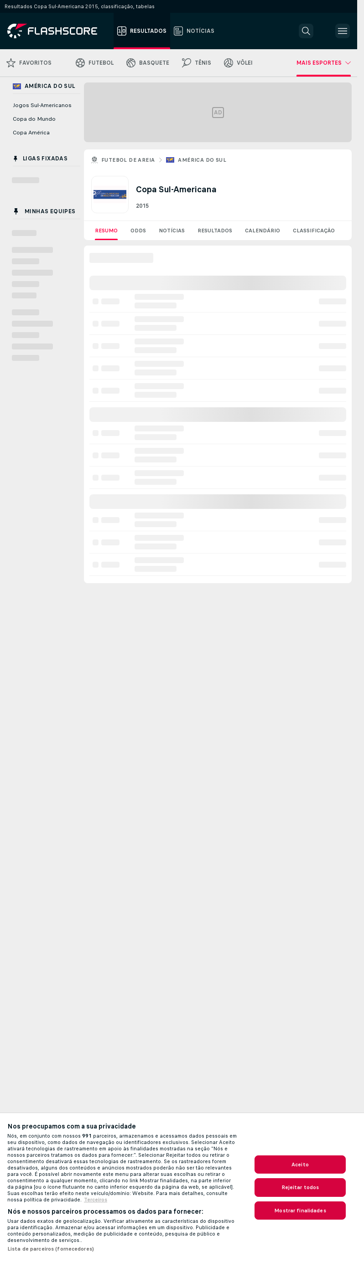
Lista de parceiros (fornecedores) (50, 1249)
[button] (306, 31)
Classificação (314, 230)
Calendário (262, 230)
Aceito (300, 1164)
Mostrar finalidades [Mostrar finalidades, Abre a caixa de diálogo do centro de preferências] (300, 1210)
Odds (138, 230)
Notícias (172, 230)
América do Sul (202, 160)
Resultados (215, 230)
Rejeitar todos (300, 1187)
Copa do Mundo (34, 119)
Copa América (31, 132)
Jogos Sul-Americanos (42, 105)
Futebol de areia (128, 160)
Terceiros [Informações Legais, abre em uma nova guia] (95, 1199)
